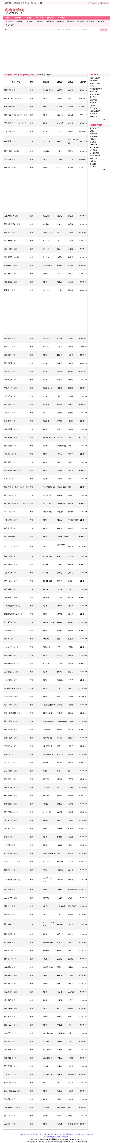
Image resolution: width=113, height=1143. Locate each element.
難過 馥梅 (17, 98)
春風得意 (7, 168)
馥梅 (31, 90)
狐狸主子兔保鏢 (10, 536)
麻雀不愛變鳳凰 (10, 1091)
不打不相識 (8, 1066)
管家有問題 (93, 105)
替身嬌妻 (7, 232)
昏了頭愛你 (8, 820)
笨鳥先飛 (7, 512)
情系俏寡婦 (8, 870)
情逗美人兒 (8, 1025)
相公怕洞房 (8, 696)
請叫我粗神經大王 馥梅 (20, 487)
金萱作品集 (70, 21)
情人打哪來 (8, 556)
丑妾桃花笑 (93, 108)
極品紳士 (7, 906)
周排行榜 (40, 21)
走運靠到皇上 (9, 672)
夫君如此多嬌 (94, 147)
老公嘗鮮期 (8, 429)
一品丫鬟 (7, 131)
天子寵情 (7, 630)
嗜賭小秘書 (8, 934)
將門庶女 (7, 115)
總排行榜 (20, 21)
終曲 (13, 967)
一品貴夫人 (8, 647)
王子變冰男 (8, 898)
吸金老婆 (7, 462)
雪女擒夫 (7, 1058)
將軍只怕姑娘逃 (95, 94)
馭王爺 (92, 86)
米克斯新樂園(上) (10, 614)
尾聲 (13, 90)
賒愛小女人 (93, 92)
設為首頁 (8, 3)
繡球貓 (6, 639)
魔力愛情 (7, 890)
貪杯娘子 (7, 1033)
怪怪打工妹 (8, 812)
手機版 (40, 3)
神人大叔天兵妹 (10, 470)
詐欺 (6, 479)
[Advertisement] (56, 52)
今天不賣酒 (8, 680)
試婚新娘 (7, 924)
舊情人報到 (8, 249)
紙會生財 (93, 164)
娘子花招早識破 (10, 663)
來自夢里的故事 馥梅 (19, 115)
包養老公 (7, 454)
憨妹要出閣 (8, 729)
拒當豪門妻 (8, 257)
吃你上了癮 (8, 546)
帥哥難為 (7, 1017)
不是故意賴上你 (10, 880)
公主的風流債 (9, 216)
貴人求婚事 (8, 437)
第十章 (16, 429)
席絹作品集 (60, 21)
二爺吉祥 (7, 355)
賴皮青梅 (7, 159)
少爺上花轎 (8, 520)
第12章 (16, 597)
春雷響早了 (8, 589)
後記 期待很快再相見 (19, 123)
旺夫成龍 (7, 421)
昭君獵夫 (7, 290)
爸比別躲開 (8, 705)
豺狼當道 (7, 495)
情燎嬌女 (7, 1041)
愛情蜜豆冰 (8, 779)
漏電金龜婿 (8, 151)
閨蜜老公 (93, 103)
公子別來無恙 (94, 153)
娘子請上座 (8, 528)
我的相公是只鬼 (95, 78)
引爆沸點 (7, 984)
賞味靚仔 (7, 1000)
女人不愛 (93, 167)
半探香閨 (7, 123)
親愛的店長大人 (95, 156)
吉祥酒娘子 (8, 655)
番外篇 (16, 696)
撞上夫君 (7, 1116)
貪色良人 (7, 763)
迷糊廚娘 (7, 1099)
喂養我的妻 (8, 380)
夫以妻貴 (7, 404)
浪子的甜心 (8, 597)
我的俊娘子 (93, 81)
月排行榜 (30, 21)
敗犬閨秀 (7, 141)
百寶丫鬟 (7, 90)
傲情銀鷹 (7, 1083)
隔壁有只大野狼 (10, 224)
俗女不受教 (8, 738)
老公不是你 (8, 581)
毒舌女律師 (8, 975)
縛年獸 (6, 951)
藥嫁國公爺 (8, 98)
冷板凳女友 (93, 116)
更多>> (104, 119)
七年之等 (93, 97)
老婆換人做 (8, 573)
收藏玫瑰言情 (17, 3)
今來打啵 (7, 845)
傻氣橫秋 (7, 967)
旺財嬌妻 (93, 139)
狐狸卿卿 (7, 829)
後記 (18, 107)
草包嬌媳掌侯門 (95, 136)
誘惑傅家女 (8, 363)
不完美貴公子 (94, 128)
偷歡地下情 (8, 787)
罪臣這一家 (93, 145)
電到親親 (7, 1050)
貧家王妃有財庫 (10, 107)
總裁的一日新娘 (95, 83)
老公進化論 (8, 282)
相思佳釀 (93, 161)
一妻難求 (7, 371)
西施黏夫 (7, 347)
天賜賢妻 (7, 1124)
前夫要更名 (8, 241)
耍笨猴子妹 (8, 746)
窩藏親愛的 (8, 446)
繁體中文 (26, 3)
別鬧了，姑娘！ (10, 862)
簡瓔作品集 (90, 21)
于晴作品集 (100, 21)
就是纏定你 (8, 992)
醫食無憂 (93, 142)
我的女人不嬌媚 (95, 111)
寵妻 (6, 754)
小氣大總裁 (93, 100)
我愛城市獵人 (9, 1107)
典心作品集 (10, 25)
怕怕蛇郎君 (8, 622)
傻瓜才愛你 (8, 796)
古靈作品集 (50, 21)
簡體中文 (33, 3)
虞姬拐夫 (7, 338)
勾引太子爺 (8, 396)
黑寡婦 (6, 837)
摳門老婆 (7, 959)
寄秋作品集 (80, 21)
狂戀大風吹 (8, 265)
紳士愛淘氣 (93, 150)
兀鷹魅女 (7, 1074)
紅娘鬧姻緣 (8, 853)
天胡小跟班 (8, 771)
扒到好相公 (8, 1008)
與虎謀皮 (7, 503)
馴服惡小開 (8, 388)
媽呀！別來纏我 (10, 713)
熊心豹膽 (7, 487)
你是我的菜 (93, 114)
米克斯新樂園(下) (10, 606)
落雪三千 (93, 131)
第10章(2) (17, 151)
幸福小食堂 (93, 158)
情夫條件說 (8, 274)
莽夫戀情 (7, 942)
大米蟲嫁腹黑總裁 (96, 89)
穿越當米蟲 (93, 134)
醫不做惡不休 (9, 721)
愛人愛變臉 (8, 564)
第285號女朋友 (9, 688)
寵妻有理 (7, 914)
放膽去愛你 (8, 804)
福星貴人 (7, 413)
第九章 (11, 754)
